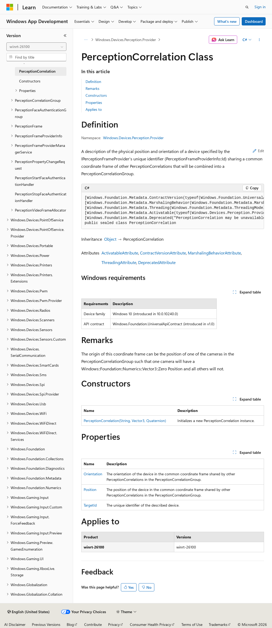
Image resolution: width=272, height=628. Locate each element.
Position (90, 489)
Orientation (93, 473)
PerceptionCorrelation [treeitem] (37, 71)
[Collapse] (65, 35)
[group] (172, 210)
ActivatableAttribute (119, 253)
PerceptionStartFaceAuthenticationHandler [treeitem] (40, 181)
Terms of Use (191, 624)
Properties (94, 102)
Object (110, 239)
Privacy (114, 624)
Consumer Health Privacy (150, 624)
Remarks (92, 88)
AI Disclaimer (15, 624)
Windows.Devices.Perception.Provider (125, 39)
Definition (93, 81)
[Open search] (247, 7)
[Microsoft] (9, 7)
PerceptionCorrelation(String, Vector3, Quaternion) (125, 420)
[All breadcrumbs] (86, 40)
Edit (258, 150)
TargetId (90, 505)
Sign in (260, 6)
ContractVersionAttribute (163, 253)
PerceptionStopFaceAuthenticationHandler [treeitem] (40, 197)
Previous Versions (46, 624)
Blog (70, 624)
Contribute (93, 624)
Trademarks (218, 624)
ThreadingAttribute (118, 262)
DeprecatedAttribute (157, 262)
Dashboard (254, 21)
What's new (227, 21)
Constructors (96, 95)
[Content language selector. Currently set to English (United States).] (28, 612)
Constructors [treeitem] (29, 81)
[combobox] (36, 46)
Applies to (94, 109)
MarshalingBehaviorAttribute (214, 253)
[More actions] (259, 40)
